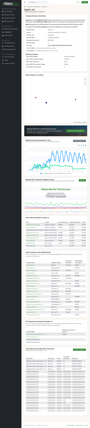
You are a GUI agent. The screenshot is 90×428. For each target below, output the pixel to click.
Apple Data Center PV (31, 235)
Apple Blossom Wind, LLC (33, 283)
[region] (10, 217)
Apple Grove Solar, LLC (32, 288)
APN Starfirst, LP (30, 267)
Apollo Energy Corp (31, 270)
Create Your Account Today (75, 130)
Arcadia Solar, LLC (31, 312)
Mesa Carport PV (30, 243)
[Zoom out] (85, 81)
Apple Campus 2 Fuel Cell (33, 224)
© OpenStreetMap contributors (80, 122)
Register (85, 2)
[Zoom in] (85, 79)
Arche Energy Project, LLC (33, 314)
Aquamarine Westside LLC (33, 301)
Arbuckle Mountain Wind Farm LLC (35, 309)
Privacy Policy (71, 425)
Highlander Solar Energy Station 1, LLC (36, 334)
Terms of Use (79, 425)
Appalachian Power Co (32, 275)
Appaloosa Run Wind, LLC (33, 278)
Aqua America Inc (30, 299)
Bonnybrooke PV (30, 240)
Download (82, 180)
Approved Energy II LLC (32, 296)
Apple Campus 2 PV (31, 227)
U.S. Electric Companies (33, 6)
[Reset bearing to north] (85, 84)
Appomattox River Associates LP (34, 294)
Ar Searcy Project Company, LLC (34, 304)
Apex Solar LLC (30, 265)
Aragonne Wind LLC (31, 307)
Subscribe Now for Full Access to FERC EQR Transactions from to (56, 192)
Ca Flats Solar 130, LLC (32, 337)
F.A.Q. (86, 425)
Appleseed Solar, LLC (31, 291)
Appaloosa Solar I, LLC (32, 281)
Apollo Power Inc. (30, 273)
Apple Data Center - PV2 (32, 232)
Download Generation (79, 141)
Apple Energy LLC (31, 286)
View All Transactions (79, 349)
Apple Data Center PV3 (32, 237)
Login (77, 2)
